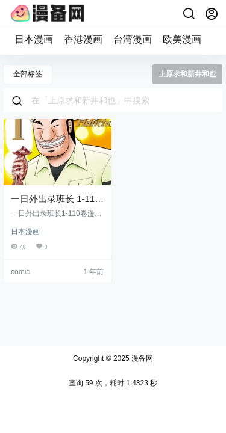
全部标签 (27, 74)
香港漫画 (83, 39)
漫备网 (141, 358)
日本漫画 (33, 39)
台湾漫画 (132, 39)
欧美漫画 (182, 39)
